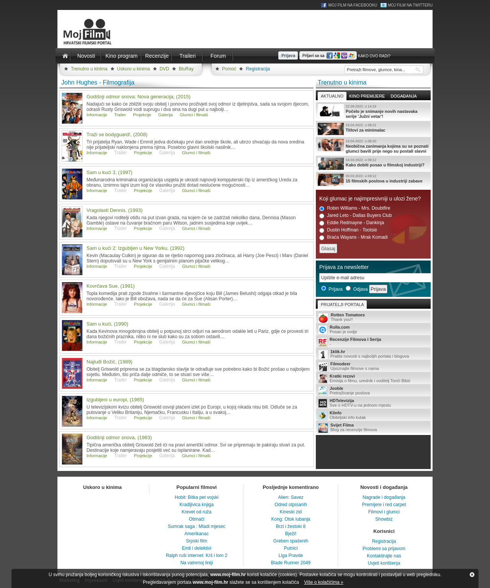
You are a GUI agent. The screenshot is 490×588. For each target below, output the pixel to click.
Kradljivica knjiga (197, 504)
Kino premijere (367, 96)
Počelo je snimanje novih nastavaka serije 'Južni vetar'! (373, 111)
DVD (164, 69)
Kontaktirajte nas (384, 556)
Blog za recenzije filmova (373, 428)
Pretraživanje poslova (373, 391)
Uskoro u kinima (133, 69)
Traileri (188, 56)
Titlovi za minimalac (373, 129)
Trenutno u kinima (89, 69)
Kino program (121, 56)
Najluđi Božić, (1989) (109, 362)
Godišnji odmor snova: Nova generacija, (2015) (139, 96)
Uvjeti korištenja (384, 563)
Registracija (258, 69)
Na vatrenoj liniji (196, 562)
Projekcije (142, 114)
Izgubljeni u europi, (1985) (115, 399)
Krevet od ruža (196, 512)
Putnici (290, 548)
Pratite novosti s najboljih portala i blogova (373, 354)
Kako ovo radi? (374, 56)
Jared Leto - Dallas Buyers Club (355, 215)
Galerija (165, 114)
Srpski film (196, 541)
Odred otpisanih (290, 504)
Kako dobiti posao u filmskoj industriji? (373, 164)
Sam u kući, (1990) (107, 324)
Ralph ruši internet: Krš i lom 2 (196, 555)
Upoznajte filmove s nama (373, 367)
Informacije (97, 114)
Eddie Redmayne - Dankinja (351, 223)
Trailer (120, 114)
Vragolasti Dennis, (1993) (114, 210)
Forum (218, 56)
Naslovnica (65, 56)
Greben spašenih (290, 541)
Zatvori (472, 574)
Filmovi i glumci (384, 512)
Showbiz (383, 519)
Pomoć (229, 69)
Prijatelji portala (342, 304)
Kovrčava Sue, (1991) (111, 286)
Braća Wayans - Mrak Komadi (353, 237)
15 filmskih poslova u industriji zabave (373, 180)
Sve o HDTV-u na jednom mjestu (373, 403)
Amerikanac (197, 533)
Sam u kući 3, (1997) (109, 172)
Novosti (86, 56)
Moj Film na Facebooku (352, 5)
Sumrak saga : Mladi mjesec (196, 526)
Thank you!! (373, 318)
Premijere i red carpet (384, 504)
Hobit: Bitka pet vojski (197, 497)
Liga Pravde (290, 555)
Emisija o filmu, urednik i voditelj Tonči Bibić (373, 379)
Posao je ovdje (373, 330)
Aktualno (332, 96)
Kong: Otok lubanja (290, 519)
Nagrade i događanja (384, 497)
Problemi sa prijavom (384, 548)
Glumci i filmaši (194, 114)
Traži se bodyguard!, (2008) (117, 134)
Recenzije (156, 56)
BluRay (186, 69)
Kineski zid (291, 512)
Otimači (196, 519)
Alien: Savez (291, 497)
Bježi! (290, 533)
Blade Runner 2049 (290, 562)
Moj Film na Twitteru (410, 5)
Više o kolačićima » (323, 582)
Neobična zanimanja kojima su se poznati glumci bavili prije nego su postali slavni (373, 146)
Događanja (403, 96)
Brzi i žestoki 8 (290, 526)
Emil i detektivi (196, 548)
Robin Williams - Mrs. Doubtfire (354, 208)
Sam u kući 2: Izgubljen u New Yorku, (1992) (136, 248)
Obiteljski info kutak (373, 415)
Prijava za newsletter (344, 267)
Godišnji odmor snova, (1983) (119, 437)
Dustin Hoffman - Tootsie (348, 230)
